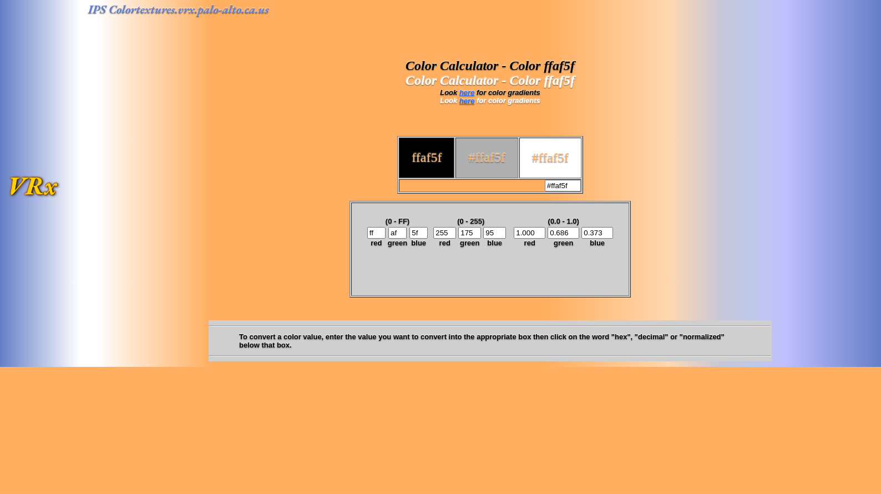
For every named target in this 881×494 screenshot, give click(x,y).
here (466, 92)
